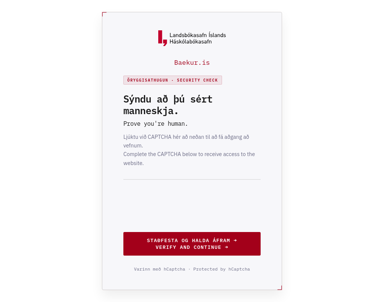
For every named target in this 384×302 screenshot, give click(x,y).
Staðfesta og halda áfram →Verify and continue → (192, 243)
